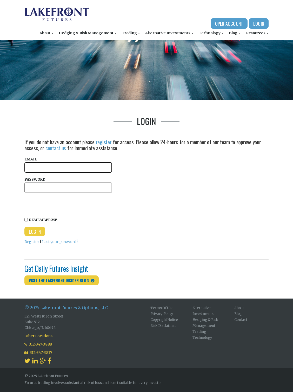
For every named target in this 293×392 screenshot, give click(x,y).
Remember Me (40, 220)
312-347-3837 (38, 352)
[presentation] (63, 204)
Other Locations (38, 336)
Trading (131, 33)
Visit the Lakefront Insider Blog (59, 280)
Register (31, 241)
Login (258, 23)
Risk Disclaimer (163, 325)
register (104, 142)
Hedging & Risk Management (88, 33)
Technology (211, 33)
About (46, 33)
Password (68, 185)
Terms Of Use (162, 308)
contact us (55, 148)
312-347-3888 (38, 344)
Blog (235, 33)
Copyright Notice (164, 319)
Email (68, 165)
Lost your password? (60, 241)
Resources (257, 33)
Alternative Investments (169, 33)
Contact (240, 319)
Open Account (229, 23)
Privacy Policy (161, 314)
